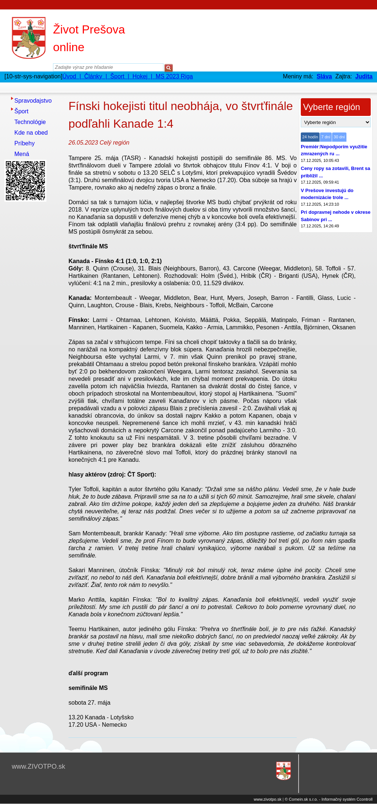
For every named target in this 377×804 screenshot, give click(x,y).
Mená (21, 154)
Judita (364, 76)
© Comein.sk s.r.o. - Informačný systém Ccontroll (329, 799)
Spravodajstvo (33, 101)
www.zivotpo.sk (267, 799)
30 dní (339, 137)
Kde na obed (31, 133)
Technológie (30, 122)
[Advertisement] (33, 314)
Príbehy (24, 143)
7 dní (325, 137)
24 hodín (310, 137)
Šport (21, 111)
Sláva (324, 76)
